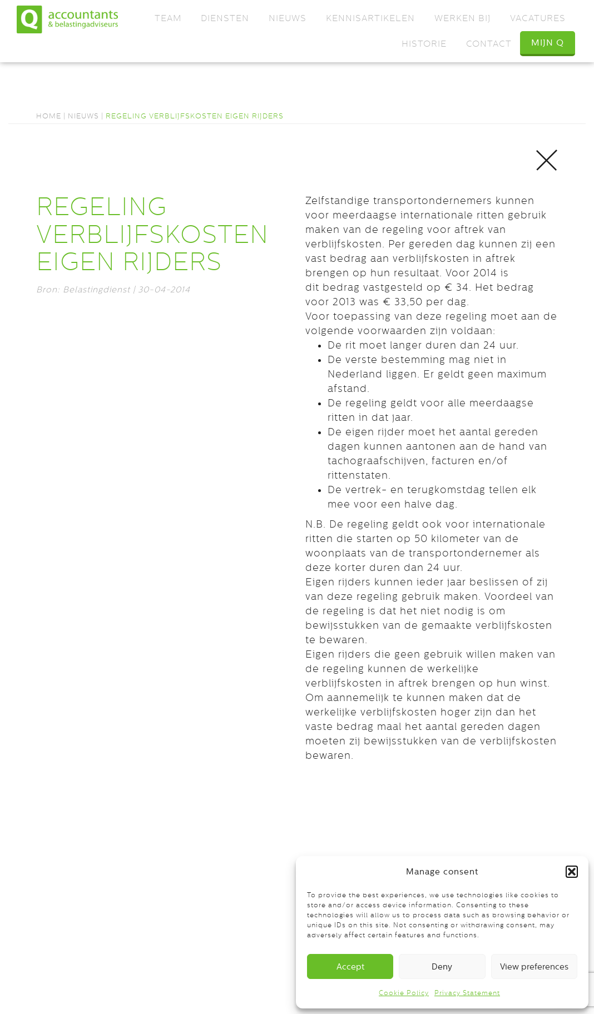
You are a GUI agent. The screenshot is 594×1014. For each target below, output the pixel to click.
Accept (350, 966)
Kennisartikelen (370, 18)
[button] (571, 871)
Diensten (225, 18)
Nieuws (287, 18)
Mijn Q (547, 42)
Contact (489, 43)
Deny (442, 966)
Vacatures (538, 18)
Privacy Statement (467, 993)
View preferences (534, 966)
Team (168, 18)
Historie (424, 43)
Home (48, 116)
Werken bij (462, 18)
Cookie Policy (404, 993)
